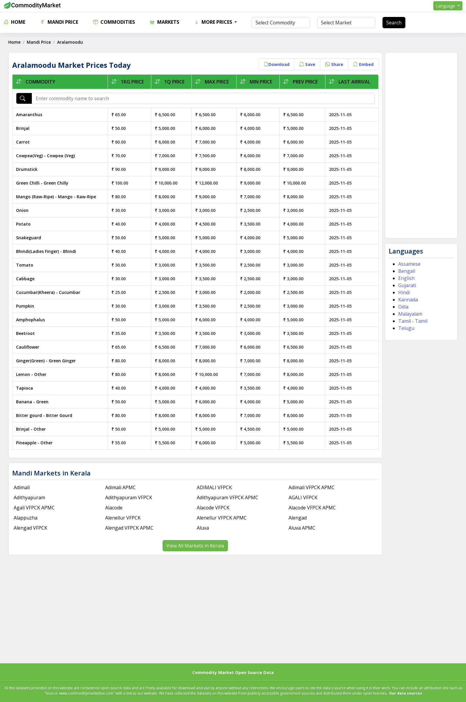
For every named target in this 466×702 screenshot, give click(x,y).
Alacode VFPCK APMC (312, 507)
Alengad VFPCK (31, 528)
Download (276, 64)
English (406, 278)
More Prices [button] (213, 22)
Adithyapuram (30, 497)
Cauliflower (28, 347)
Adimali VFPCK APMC (311, 487)
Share (334, 64)
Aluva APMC (301, 528)
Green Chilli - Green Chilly (43, 183)
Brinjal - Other (31, 429)
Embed (362, 64)
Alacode (114, 507)
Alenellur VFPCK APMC (222, 517)
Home (14, 22)
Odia (403, 306)
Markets (164, 22)
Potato (24, 224)
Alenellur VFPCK (123, 517)
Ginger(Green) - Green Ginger (46, 360)
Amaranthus (30, 114)
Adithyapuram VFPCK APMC (228, 497)
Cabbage (26, 278)
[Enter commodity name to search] (203, 98)
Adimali (22, 487)
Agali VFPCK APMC (34, 507)
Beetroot (26, 333)
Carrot (23, 142)
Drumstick (27, 169)
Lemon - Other (32, 374)
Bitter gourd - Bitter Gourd (45, 415)
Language (446, 6)
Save (307, 64)
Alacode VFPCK (213, 507)
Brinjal (23, 128)
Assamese (409, 264)
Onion (23, 210)
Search (394, 22)
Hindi (403, 292)
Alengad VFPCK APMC (130, 528)
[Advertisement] (420, 145)
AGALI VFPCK (302, 497)
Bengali (406, 271)
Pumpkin (26, 306)
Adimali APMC (121, 487)
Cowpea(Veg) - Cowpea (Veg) (46, 155)
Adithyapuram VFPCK (129, 497)
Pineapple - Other (35, 443)
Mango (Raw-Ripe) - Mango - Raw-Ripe (57, 196)
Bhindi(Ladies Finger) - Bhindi (47, 251)
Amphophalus (31, 319)
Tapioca (25, 388)
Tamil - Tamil (412, 321)
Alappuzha (26, 517)
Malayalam (410, 314)
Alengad (297, 517)
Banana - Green (33, 401)
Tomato (25, 265)
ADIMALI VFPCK (214, 487)
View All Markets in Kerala (195, 545)
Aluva (203, 528)
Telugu (406, 328)
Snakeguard (29, 237)
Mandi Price (59, 22)
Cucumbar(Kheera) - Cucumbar (49, 292)
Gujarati (406, 285)
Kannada (407, 299)
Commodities (114, 22)
